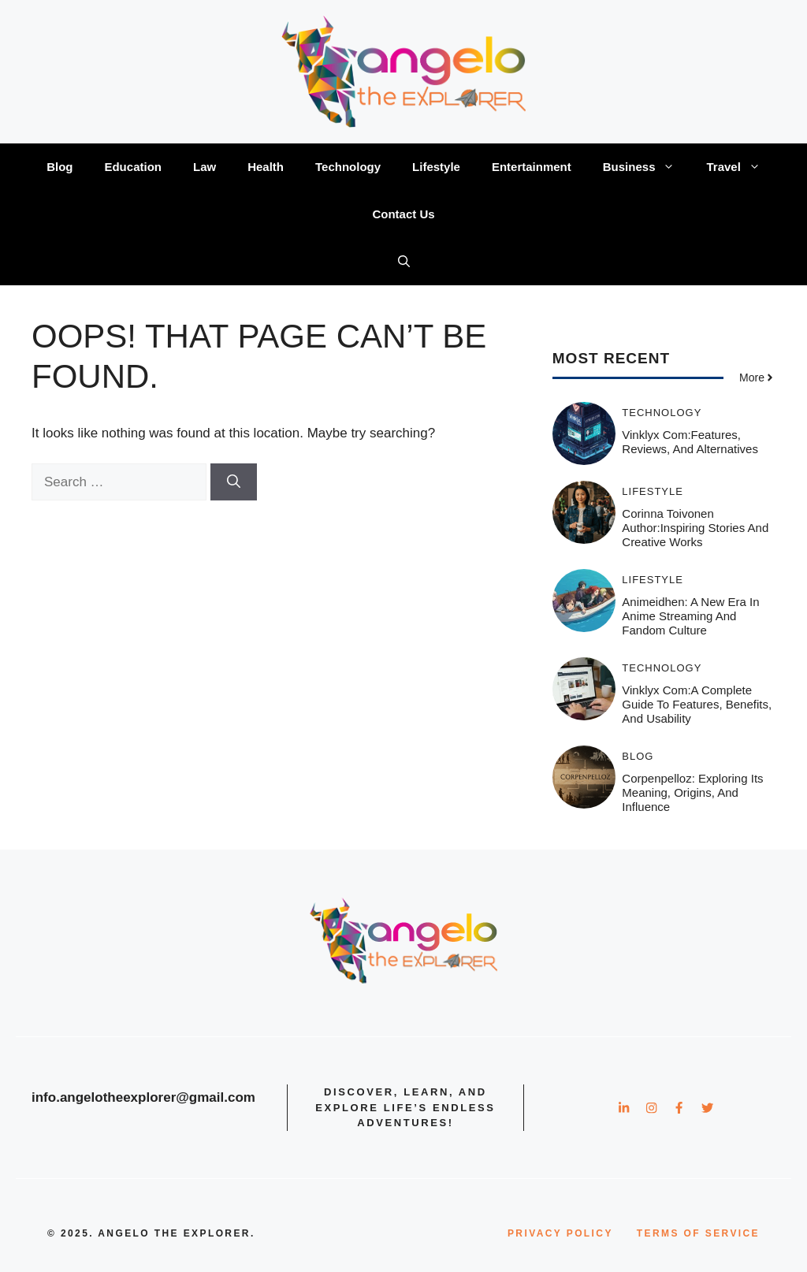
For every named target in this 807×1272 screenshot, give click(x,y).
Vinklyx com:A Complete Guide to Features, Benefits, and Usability (697, 704)
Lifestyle (436, 166)
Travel (740, 167)
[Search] (233, 482)
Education (133, 166)
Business (647, 167)
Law (204, 166)
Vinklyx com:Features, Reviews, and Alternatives (690, 442)
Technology (348, 166)
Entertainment (531, 166)
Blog (59, 166)
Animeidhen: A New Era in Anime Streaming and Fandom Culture (690, 616)
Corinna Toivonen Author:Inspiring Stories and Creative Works (695, 528)
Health (265, 166)
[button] (404, 261)
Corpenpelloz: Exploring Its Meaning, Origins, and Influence (692, 792)
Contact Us (403, 214)
